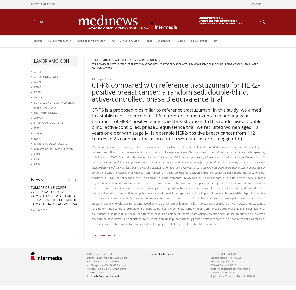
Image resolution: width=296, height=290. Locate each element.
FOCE (37, 92)
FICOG (38, 97)
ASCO (37, 82)
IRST (36, 128)
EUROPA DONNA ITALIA (49, 123)
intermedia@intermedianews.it (103, 276)
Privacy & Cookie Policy (161, 253)
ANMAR (39, 118)
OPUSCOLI (164, 41)
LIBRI (149, 41)
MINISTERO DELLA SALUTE (50, 144)
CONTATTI (256, 4)
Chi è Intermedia (59, 41)
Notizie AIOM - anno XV (143, 59)
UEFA (37, 164)
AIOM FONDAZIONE (46, 77)
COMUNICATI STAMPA (125, 41)
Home (38, 41)
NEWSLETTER (199, 41)
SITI (216, 41)
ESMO (38, 87)
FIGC (37, 159)
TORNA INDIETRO (108, 235)
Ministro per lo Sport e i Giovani (53, 149)
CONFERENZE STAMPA (91, 41)
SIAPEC (38, 133)
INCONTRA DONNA (46, 113)
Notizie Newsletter (114, 59)
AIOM (37, 72)
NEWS (181, 41)
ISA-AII (38, 138)
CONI (37, 154)
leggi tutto (229, 138)
